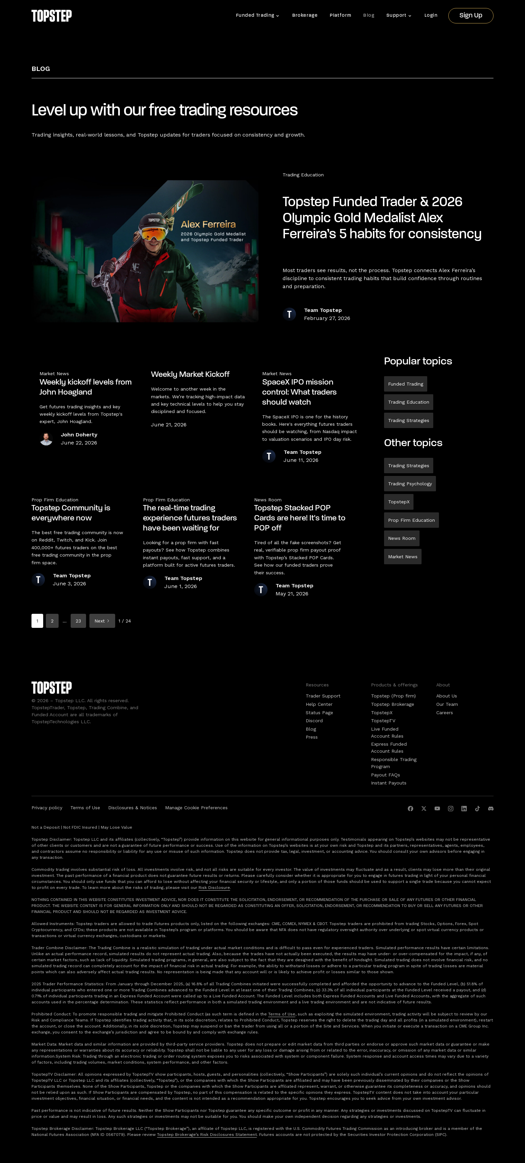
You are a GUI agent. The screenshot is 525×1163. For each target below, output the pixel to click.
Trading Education (303, 174)
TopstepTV (383, 720)
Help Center (319, 704)
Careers (444, 712)
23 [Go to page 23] (78, 621)
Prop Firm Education (411, 520)
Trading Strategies (408, 420)
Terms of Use (85, 807)
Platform (340, 15)
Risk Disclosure (214, 887)
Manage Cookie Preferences (196, 807)
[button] (258, 15)
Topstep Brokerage (392, 704)
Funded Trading (405, 384)
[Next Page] (102, 621)
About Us (446, 695)
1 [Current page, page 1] (37, 621)
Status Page (319, 712)
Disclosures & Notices (132, 807)
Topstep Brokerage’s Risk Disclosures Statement (207, 1134)
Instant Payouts (388, 782)
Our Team (447, 704)
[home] (51, 16)
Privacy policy (46, 807)
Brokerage (305, 15)
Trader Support (323, 695)
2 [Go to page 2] (52, 621)
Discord (314, 720)
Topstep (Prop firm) (393, 695)
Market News (403, 556)
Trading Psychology (410, 483)
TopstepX (398, 501)
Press (312, 737)
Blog (368, 15)
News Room (402, 538)
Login (431, 15)
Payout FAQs (385, 774)
